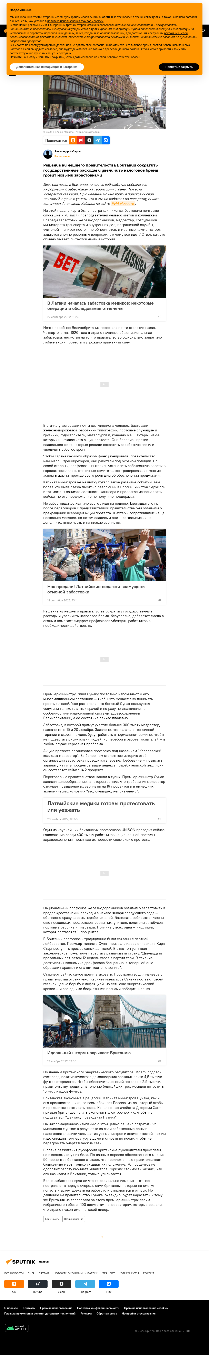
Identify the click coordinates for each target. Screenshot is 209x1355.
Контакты (29, 1308)
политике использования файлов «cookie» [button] (75, 21)
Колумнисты (52, 1218)
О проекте (11, 1308)
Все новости (14, 1273)
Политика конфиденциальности (98, 1308)
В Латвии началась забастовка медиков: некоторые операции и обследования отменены (100, 305)
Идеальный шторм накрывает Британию (89, 1052)
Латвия (44, 1273)
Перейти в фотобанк (88, 131)
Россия (148, 1273)
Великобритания (73, 1218)
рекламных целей (176, 33)
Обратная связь (107, 1313)
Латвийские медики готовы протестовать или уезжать (101, 806)
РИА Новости (123, 203)
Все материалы (62, 156)
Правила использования (56, 1308)
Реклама (86, 1313)
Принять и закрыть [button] (179, 67)
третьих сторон (76, 25)
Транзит (108, 1273)
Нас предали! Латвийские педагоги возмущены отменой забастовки (96, 589)
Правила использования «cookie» (146, 1308)
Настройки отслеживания (139, 1313)
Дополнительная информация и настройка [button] (46, 67)
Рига (31, 1273)
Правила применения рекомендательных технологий (40, 1313)
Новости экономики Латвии (76, 1273)
